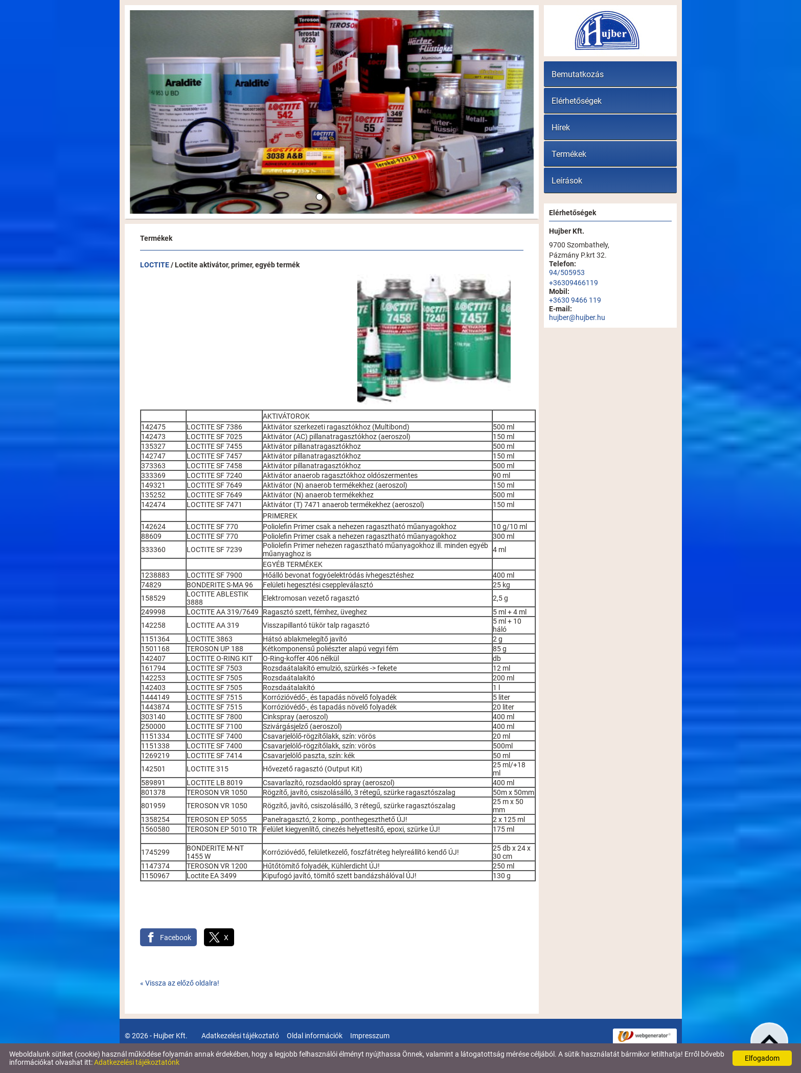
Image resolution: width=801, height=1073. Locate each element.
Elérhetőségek (577, 101)
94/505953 (567, 272)
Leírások (567, 181)
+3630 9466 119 (575, 300)
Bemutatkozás (578, 74)
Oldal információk (314, 1036)
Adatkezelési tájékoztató (240, 1036)
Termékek (569, 154)
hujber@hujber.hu (577, 317)
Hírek (561, 127)
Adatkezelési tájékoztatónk (136, 1062)
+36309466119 (573, 283)
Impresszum (370, 1036)
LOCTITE (154, 265)
